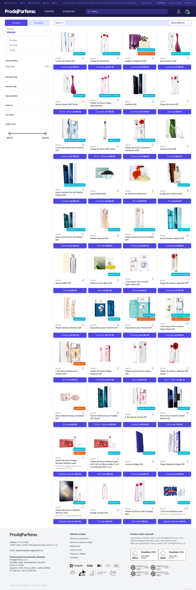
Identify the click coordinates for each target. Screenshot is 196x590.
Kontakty (188, 3)
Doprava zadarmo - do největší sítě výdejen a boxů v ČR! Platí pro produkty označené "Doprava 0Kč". (97, 3)
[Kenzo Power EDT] (70, 263)
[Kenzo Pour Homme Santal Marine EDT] (174, 397)
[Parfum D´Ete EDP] (174, 129)
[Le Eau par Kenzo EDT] (70, 42)
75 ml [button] (174, 156)
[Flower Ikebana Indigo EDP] (174, 442)
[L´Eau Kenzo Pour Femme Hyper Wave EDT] (139, 263)
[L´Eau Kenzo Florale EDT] (139, 397)
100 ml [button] (105, 474)
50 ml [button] (140, 201)
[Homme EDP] (139, 84)
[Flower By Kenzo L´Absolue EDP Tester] (174, 352)
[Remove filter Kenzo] (63, 23)
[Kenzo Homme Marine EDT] (174, 218)
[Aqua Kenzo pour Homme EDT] (104, 307)
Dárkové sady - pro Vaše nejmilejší (150, 3)
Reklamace (75, 546)
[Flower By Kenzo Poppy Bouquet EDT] (104, 352)
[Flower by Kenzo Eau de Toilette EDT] (139, 218)
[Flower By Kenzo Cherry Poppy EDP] (139, 491)
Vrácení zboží (76, 550)
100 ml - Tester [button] (70, 111)
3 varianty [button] (70, 67)
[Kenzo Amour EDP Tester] (70, 84)
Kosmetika (69, 11)
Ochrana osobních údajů (81, 542)
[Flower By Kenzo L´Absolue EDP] (174, 263)
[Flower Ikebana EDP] (104, 218)
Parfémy (49, 11)
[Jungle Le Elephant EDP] (139, 42)
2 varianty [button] (140, 67)
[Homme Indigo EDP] (139, 442)
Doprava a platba (175, 3)
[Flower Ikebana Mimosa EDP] (70, 307)
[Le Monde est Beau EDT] (139, 173)
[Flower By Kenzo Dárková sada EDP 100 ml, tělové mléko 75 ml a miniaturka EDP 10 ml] (104, 442)
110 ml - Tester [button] (105, 424)
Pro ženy (13, 40)
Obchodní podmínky (79, 538)
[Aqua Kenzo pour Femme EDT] (139, 307)
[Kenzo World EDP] (104, 173)
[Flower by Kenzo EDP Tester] (104, 129)
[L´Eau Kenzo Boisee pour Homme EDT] (70, 352)
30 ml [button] (174, 111)
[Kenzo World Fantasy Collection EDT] (70, 397)
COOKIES (188, 586)
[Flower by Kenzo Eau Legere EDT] (139, 352)
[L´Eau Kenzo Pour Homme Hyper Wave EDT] (174, 307)
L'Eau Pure (27, 66)
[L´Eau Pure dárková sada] (174, 491)
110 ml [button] (174, 424)
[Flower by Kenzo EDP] (104, 42)
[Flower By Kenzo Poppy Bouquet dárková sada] (70, 442)
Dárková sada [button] (70, 474)
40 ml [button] (104, 245)
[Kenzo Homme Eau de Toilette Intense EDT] (70, 173)
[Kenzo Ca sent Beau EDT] (104, 263)
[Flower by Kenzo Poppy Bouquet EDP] (104, 84)
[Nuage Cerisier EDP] (104, 491)
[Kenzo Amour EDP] (174, 42)
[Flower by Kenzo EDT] (174, 84)
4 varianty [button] (105, 67)
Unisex (12, 50)
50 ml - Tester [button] (104, 156)
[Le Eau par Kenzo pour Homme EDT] (70, 129)
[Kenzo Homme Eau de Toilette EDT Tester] (104, 397)
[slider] (9, 133)
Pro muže (13, 45)
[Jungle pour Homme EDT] (174, 173)
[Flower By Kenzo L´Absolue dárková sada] (70, 491)
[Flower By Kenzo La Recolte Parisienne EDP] (139, 129)
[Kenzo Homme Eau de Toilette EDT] (70, 218)
